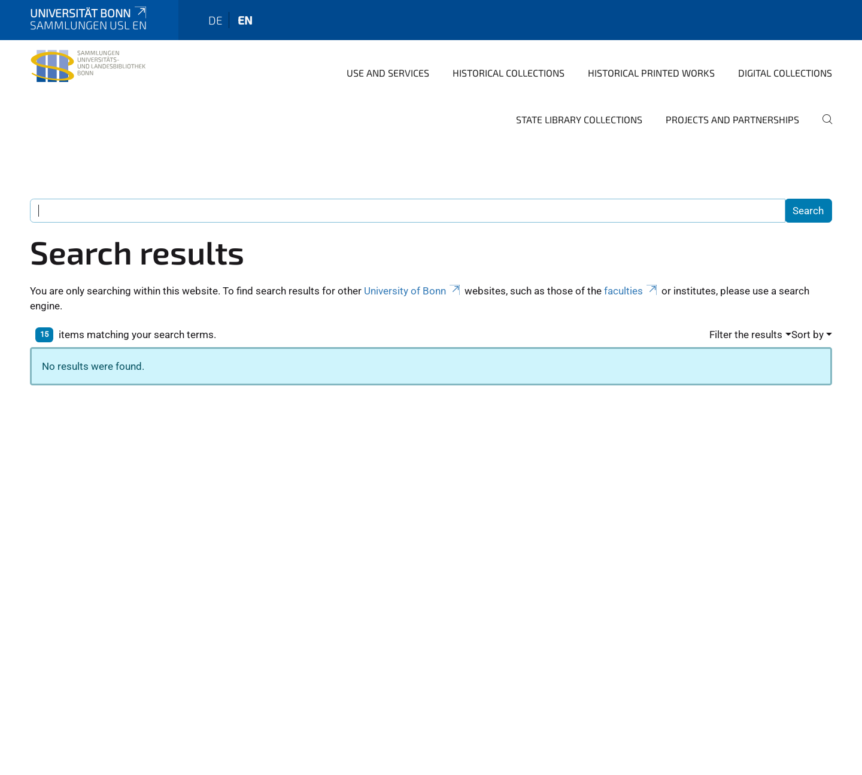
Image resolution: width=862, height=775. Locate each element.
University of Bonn (413, 291)
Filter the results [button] (745, 335)
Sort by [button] (807, 335)
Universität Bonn (89, 13)
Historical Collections (508, 72)
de (215, 20)
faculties (631, 291)
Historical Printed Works (651, 72)
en (245, 20)
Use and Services (388, 72)
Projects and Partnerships (732, 119)
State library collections (579, 119)
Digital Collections (785, 72)
